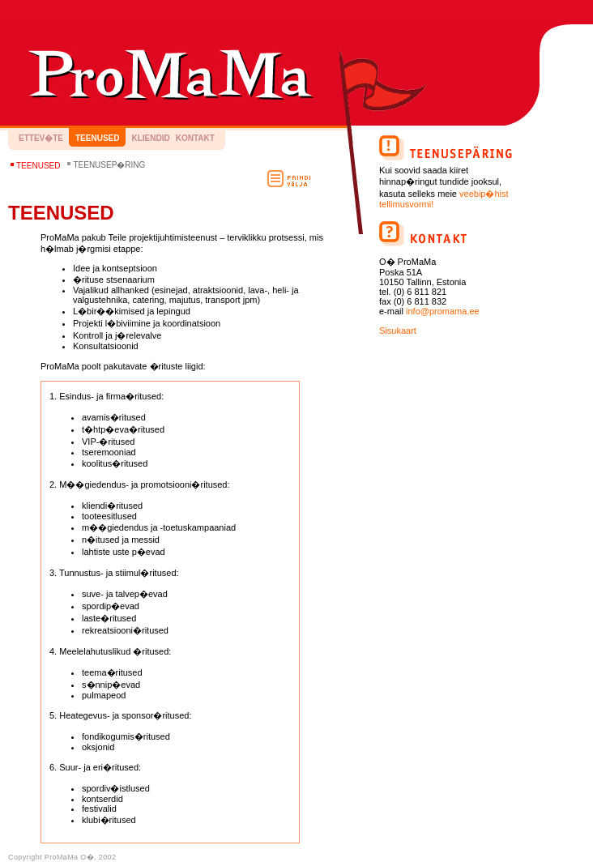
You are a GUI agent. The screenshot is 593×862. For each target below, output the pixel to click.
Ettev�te (41, 138)
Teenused (97, 138)
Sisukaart (397, 330)
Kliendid (150, 138)
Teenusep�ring (109, 164)
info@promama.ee (443, 311)
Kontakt (195, 138)
